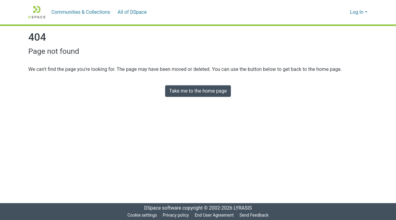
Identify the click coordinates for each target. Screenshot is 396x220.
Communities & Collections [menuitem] (79, 12)
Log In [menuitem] (356, 12)
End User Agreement (214, 215)
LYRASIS (244, 208)
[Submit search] (335, 12)
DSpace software (160, 208)
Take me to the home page (198, 91)
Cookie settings (141, 215)
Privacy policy (175, 215)
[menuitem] (132, 12)
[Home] (36, 12)
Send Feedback (255, 215)
